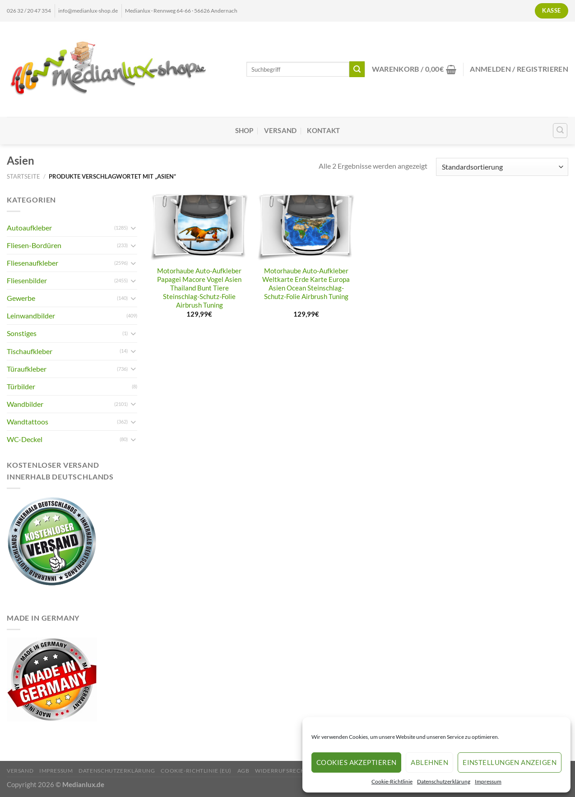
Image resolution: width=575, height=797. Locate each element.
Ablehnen (429, 762)
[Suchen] (560, 130)
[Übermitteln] (357, 69)
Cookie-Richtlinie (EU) (196, 770)
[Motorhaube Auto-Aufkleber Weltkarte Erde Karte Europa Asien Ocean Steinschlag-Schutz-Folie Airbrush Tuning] (306, 227)
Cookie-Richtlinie (392, 781)
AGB (243, 770)
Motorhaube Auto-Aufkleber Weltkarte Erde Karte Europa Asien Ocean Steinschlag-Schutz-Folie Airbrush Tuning (306, 283)
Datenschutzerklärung (443, 781)
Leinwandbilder (31, 315)
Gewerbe (21, 298)
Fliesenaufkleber (32, 262)
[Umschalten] (133, 228)
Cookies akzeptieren (356, 762)
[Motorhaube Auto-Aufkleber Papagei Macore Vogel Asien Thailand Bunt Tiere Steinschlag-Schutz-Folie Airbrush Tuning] (199, 227)
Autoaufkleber (29, 227)
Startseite (23, 176)
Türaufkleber (26, 368)
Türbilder (21, 386)
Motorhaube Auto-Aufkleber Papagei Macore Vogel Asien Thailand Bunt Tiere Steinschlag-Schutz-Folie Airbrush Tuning (199, 288)
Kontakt (323, 130)
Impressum (488, 781)
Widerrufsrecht (281, 770)
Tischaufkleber (29, 351)
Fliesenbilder (27, 280)
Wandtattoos (27, 421)
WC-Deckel (24, 439)
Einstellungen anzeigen (509, 762)
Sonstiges (22, 333)
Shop (244, 130)
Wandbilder (25, 404)
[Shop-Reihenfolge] (502, 167)
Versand (280, 130)
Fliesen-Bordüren (34, 245)
